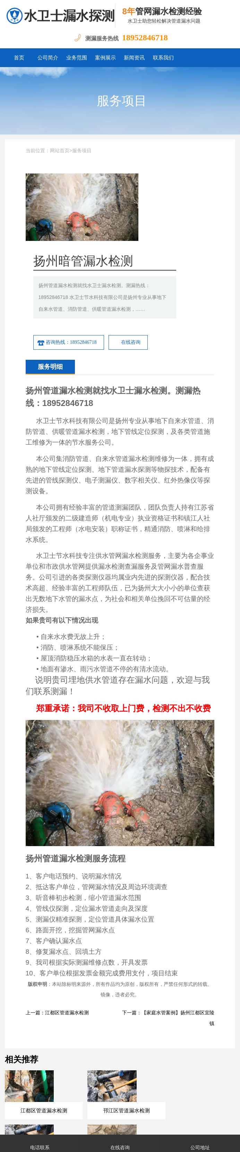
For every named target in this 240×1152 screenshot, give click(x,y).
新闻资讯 (134, 57)
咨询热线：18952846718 (130, 264)
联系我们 (163, 57)
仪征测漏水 (148, 1071)
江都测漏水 (87, 1071)
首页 (19, 57)
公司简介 (47, 57)
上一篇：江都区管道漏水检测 (57, 934)
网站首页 (59, 150)
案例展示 (105, 57)
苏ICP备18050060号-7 (129, 1124)
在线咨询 (193, 263)
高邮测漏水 (118, 1071)
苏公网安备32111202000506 (185, 1124)
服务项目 (122, 101)
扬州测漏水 (56, 1071)
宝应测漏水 (179, 1071)
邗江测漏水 (210, 1071)
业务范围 (76, 57)
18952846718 (145, 37)
